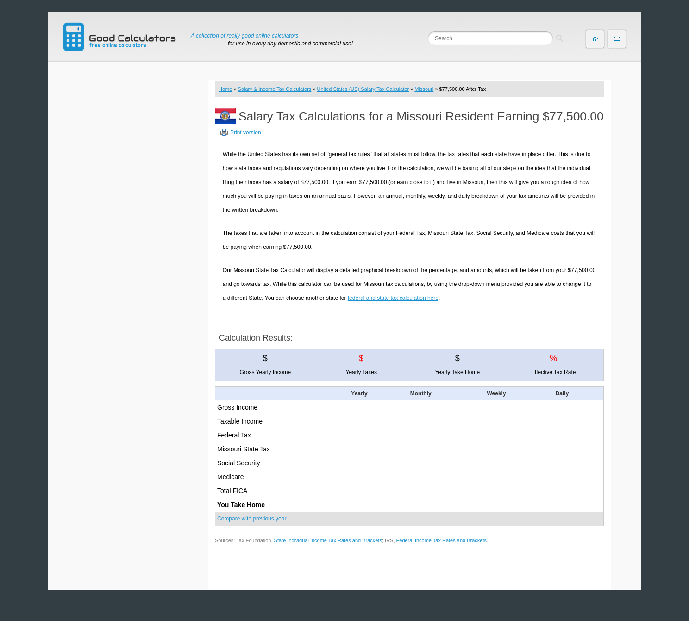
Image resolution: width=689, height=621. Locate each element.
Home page (595, 39)
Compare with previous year (251, 518)
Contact (617, 39)
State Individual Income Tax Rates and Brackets (328, 540)
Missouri (423, 89)
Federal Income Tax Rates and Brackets (441, 540)
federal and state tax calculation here (393, 298)
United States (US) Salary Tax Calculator (363, 89)
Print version (245, 132)
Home (225, 89)
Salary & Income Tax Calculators (275, 89)
